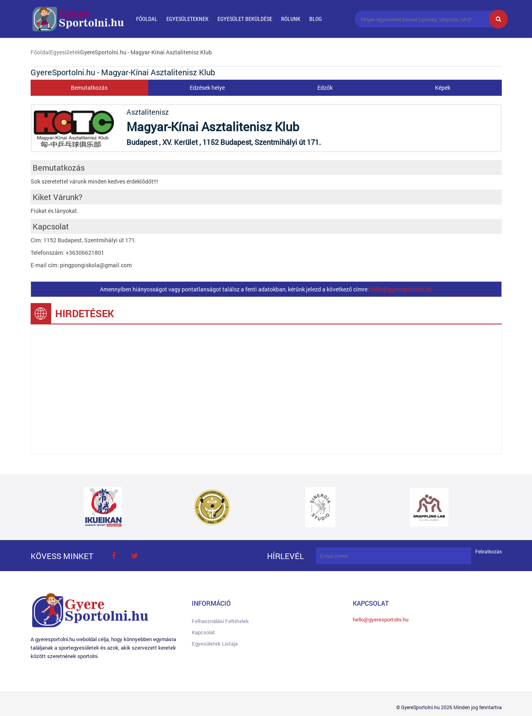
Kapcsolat (203, 632)
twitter (134, 555)
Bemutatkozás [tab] (89, 87)
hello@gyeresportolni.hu (401, 289)
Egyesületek (65, 52)
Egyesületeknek (187, 19)
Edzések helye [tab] (207, 87)
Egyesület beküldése (244, 19)
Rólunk (290, 19)
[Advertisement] (266, 389)
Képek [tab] (442, 87)
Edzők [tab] (325, 87)
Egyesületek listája (215, 643)
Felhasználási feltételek (220, 621)
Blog (315, 19)
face (114, 555)
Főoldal (146, 19)
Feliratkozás (488, 552)
